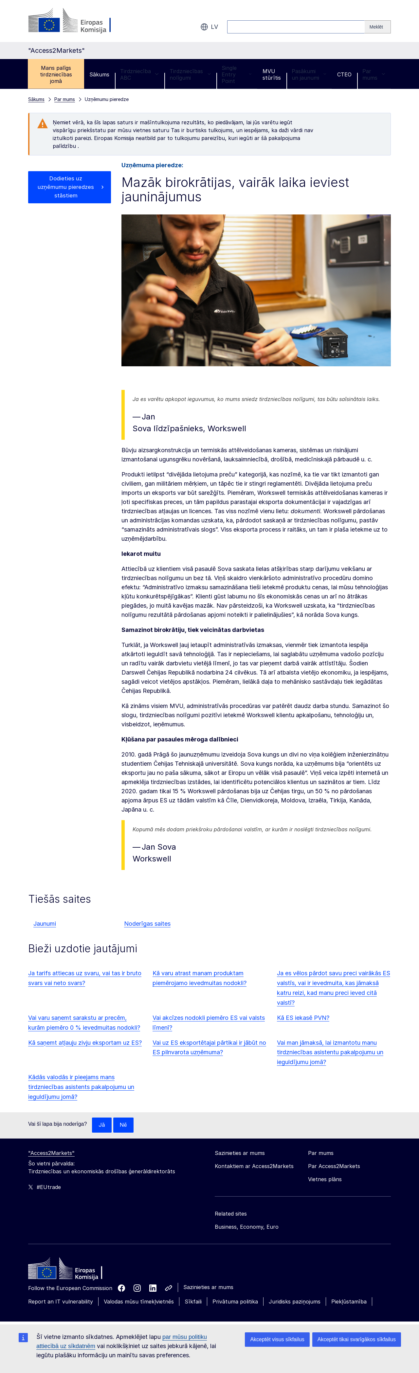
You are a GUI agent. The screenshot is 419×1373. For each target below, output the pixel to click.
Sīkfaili (193, 1302)
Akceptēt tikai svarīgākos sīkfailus (357, 1339)
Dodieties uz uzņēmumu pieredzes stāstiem (66, 188)
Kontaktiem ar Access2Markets (254, 1166)
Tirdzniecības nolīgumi (190, 74)
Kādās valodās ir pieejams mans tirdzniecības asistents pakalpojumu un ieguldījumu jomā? (81, 1087)
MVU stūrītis (272, 74)
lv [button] (209, 27)
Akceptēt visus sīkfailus (277, 1339)
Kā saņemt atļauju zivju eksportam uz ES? (85, 1042)
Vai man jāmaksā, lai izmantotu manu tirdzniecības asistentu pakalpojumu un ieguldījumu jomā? (330, 1052)
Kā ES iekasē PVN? (303, 1017)
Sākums (99, 74)
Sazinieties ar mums (208, 1287)
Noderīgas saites (147, 923)
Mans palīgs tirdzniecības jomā (56, 74)
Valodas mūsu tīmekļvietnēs (139, 1302)
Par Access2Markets (334, 1166)
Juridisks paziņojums (294, 1302)
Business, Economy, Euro (247, 1227)
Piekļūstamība (349, 1302)
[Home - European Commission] (75, 1270)
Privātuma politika (235, 1302)
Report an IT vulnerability (60, 1302)
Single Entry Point (237, 74)
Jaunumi (44, 923)
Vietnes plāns (325, 1179)
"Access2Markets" (51, 1153)
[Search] (378, 26)
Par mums (373, 74)
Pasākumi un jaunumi (309, 74)
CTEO (344, 74)
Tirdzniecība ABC (139, 74)
